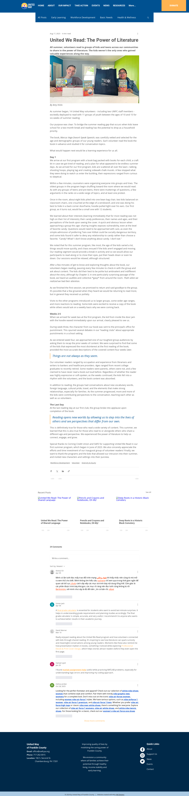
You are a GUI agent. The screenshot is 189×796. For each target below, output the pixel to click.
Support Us (152, 754)
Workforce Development (83, 17)
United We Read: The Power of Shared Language (54, 521)
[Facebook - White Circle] (142, 749)
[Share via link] (69, 471)
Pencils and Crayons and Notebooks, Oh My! (92, 521)
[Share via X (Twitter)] (57, 471)
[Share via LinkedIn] (63, 471)
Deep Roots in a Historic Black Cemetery (130, 521)
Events (150, 764)
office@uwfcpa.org (41, 751)
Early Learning (58, 17)
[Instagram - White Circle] (142, 755)
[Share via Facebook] (51, 471)
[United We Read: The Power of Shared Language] (55, 506)
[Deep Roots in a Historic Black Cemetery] (133, 506)
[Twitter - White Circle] (142, 761)
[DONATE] (174, 5)
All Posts (42, 17)
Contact (150, 769)
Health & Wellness (126, 17)
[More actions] (137, 33)
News (149, 759)
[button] (148, 17)
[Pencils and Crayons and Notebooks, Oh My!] (94, 506)
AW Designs (120, 794)
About (149, 749)
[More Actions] (137, 571)
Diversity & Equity (89, 463)
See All (148, 492)
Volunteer (76, 463)
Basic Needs (106, 17)
